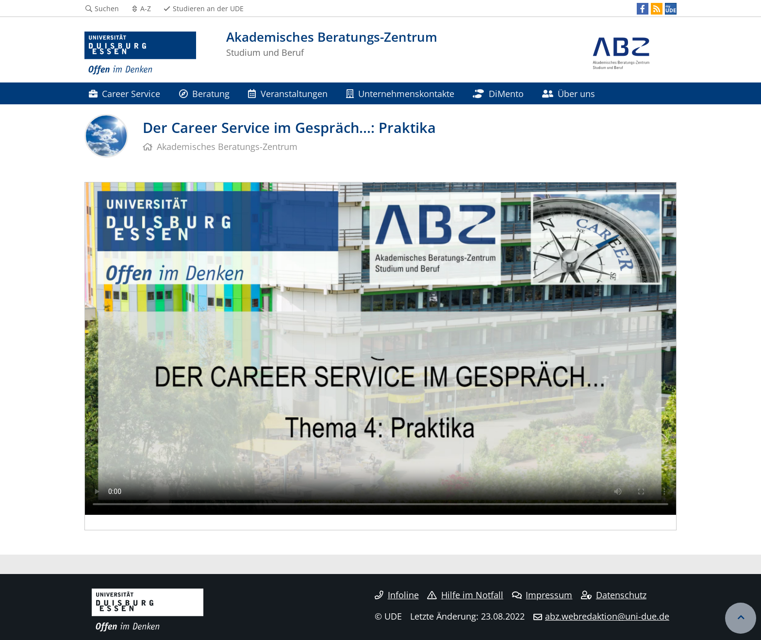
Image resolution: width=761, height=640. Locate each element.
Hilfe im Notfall (465, 595)
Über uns (568, 93)
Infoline (397, 595)
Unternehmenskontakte (400, 93)
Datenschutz (613, 595)
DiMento (498, 93)
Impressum (542, 595)
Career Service (124, 93)
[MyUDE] (671, 9)
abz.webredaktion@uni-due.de (607, 616)
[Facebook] (642, 9)
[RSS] (656, 9)
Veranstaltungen (287, 93)
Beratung (204, 93)
